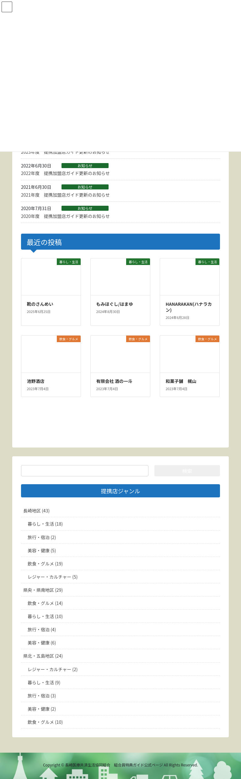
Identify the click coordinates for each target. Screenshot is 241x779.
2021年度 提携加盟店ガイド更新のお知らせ (65, 195)
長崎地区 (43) (36, 510)
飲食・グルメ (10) (45, 722)
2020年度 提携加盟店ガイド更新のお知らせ (65, 216)
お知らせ (85, 165)
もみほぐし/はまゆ (114, 304)
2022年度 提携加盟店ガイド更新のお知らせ (65, 173)
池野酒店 (36, 381)
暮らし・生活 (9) (44, 682)
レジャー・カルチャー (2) (53, 669)
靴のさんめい (40, 304)
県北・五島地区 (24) (43, 656)
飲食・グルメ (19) (45, 563)
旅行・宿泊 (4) (42, 629)
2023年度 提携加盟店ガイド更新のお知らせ (65, 152)
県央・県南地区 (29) (43, 590)
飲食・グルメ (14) (45, 603)
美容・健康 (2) (42, 709)
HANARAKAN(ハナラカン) (189, 307)
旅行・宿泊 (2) (42, 537)
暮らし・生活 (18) (45, 524)
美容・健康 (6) (42, 642)
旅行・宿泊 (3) (42, 695)
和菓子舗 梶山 (181, 381)
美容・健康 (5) (42, 550)
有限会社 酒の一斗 (114, 381)
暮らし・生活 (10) (45, 616)
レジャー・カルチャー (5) (53, 577)
